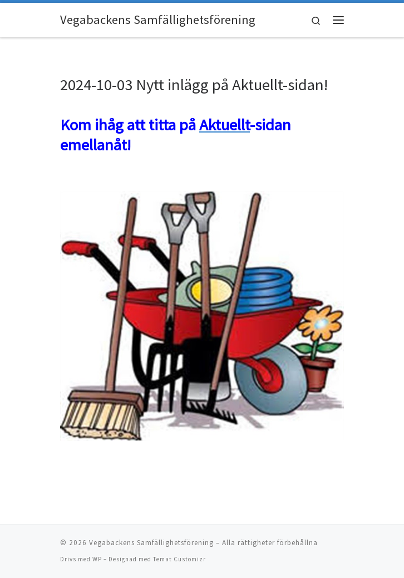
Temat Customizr (179, 559)
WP (97, 559)
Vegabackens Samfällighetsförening (151, 542)
